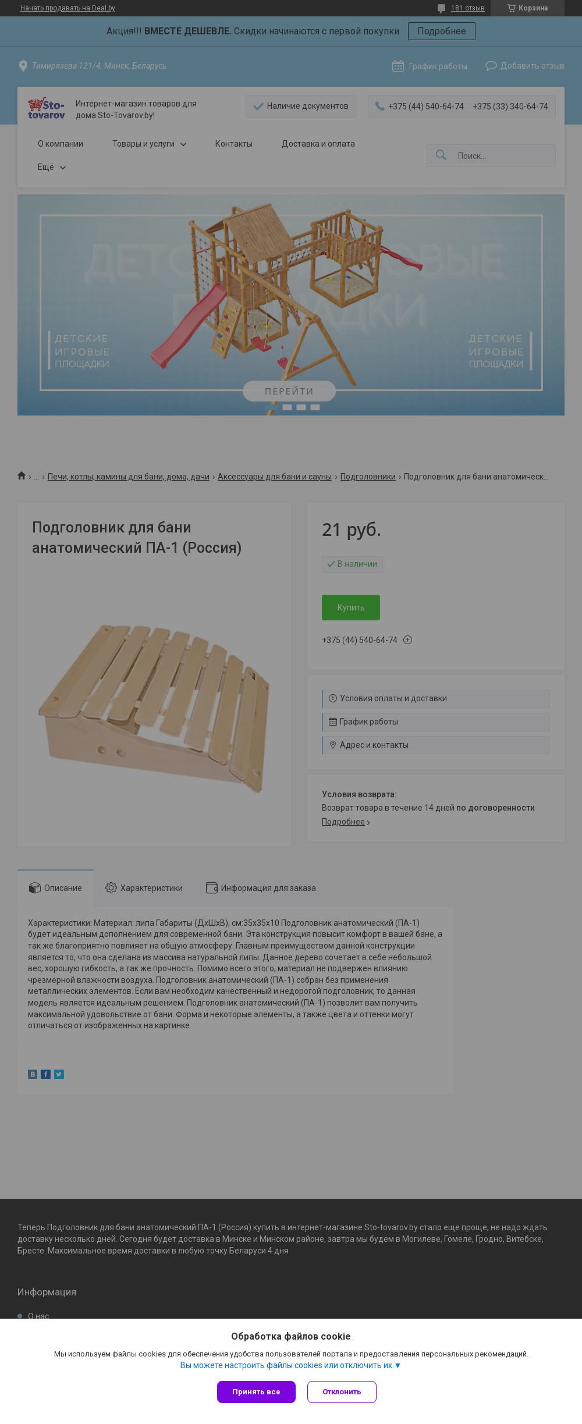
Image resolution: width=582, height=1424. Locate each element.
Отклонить (341, 1391)
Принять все (256, 1391)
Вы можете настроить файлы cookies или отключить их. (287, 1365)
